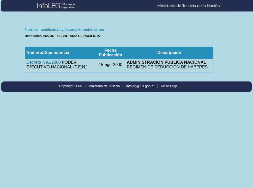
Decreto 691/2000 (43, 62)
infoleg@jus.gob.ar (140, 86)
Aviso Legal (169, 86)
